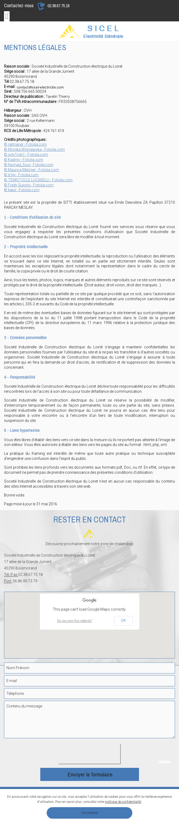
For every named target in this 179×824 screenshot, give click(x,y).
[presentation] (99, 754)
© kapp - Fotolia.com (21, 190)
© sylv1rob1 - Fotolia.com (26, 154)
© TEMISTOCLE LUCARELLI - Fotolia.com (38, 180)
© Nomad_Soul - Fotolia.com (28, 165)
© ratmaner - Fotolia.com (25, 144)
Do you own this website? (74, 621)
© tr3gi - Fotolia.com (21, 175)
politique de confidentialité (123, 802)
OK (123, 620)
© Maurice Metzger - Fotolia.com (31, 170)
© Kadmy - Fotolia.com (23, 159)
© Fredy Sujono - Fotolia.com (29, 185)
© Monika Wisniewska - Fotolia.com (34, 149)
